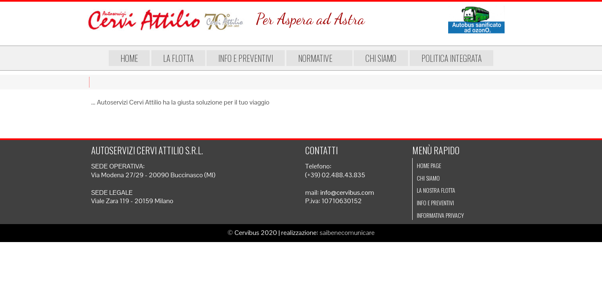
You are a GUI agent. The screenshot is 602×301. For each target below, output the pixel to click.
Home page (429, 165)
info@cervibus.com (347, 192)
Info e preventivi (249, 58)
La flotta (182, 58)
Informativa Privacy (440, 215)
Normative (319, 58)
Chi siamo (376, 58)
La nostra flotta (436, 190)
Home (133, 58)
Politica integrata (447, 58)
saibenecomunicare (347, 232)
